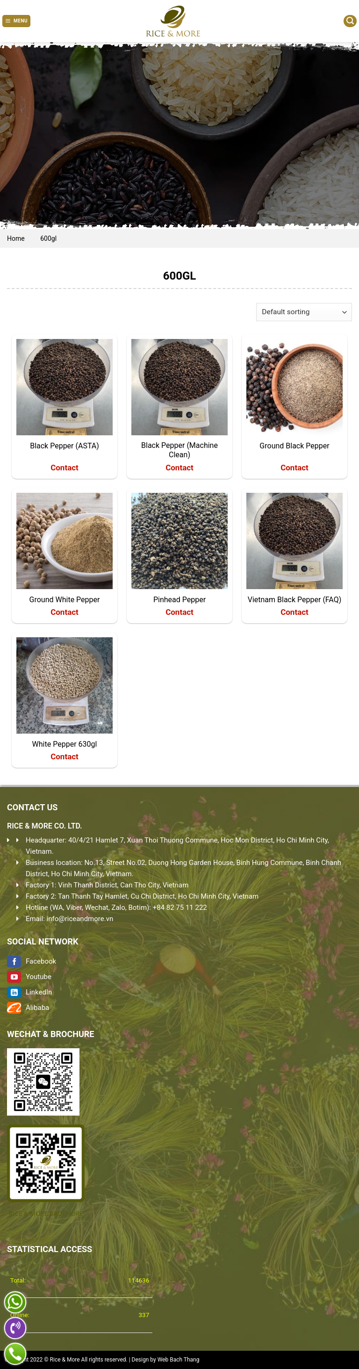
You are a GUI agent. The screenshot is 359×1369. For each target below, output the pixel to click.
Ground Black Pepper (294, 445)
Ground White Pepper (64, 599)
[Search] (350, 21)
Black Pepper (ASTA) (64, 445)
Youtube (29, 977)
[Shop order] (304, 312)
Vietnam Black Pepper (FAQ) (295, 599)
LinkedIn (29, 992)
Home (16, 238)
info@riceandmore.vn (80, 919)
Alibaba (28, 1007)
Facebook (31, 961)
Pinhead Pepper (179, 599)
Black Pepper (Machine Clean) (179, 450)
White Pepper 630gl (64, 744)
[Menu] (16, 21)
